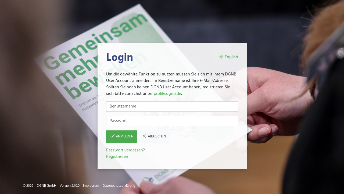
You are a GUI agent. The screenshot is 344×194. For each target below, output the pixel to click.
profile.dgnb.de (167, 93)
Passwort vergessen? (125, 150)
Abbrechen (154, 136)
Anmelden (122, 136)
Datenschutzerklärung (119, 186)
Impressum (91, 186)
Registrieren (117, 156)
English (228, 57)
